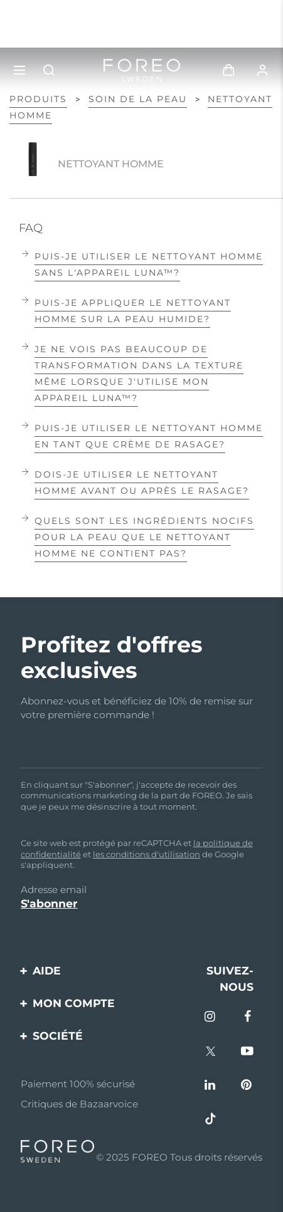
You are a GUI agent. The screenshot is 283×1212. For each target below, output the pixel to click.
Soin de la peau (137, 99)
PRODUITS (38, 99)
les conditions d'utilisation (146, 854)
